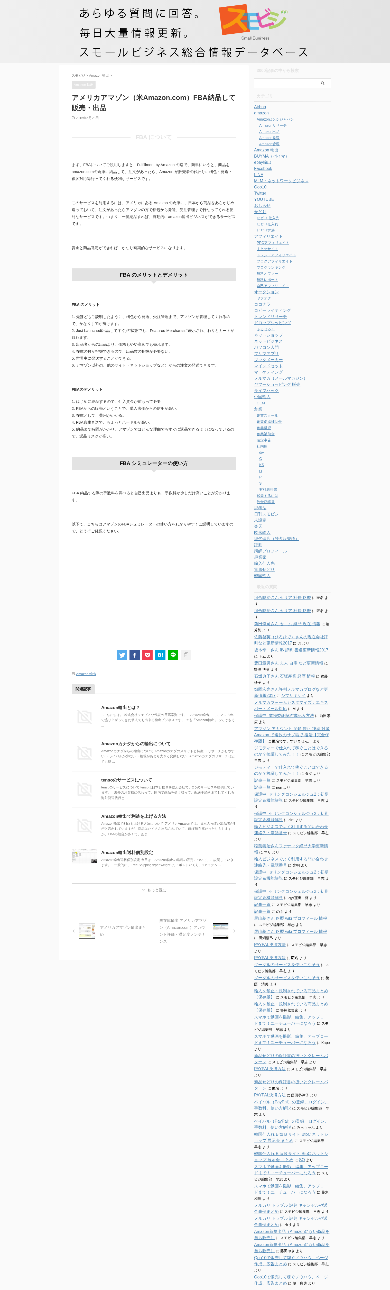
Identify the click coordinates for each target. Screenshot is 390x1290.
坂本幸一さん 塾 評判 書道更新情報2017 (286, 638)
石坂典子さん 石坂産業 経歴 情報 (281, 664)
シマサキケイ (278, 683)
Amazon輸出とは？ (119, 707)
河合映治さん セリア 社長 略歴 (279, 598)
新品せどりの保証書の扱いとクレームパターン (292, 1019)
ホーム (165, 1248)
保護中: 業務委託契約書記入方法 (280, 703)
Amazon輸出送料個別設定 (125, 852)
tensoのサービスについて (125, 779)
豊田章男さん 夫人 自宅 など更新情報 (284, 651)
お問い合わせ (186, 1248)
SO (284, 1111)
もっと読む (156, 889)
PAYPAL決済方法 (268, 914)
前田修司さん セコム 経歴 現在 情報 (283, 612)
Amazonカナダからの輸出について (133, 743)
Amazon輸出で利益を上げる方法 (131, 815)
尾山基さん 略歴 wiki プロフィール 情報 (286, 888)
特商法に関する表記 (215, 1248)
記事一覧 (261, 768)
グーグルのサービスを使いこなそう (283, 934)
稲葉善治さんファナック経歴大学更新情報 (288, 821)
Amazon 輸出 (86, 674)
